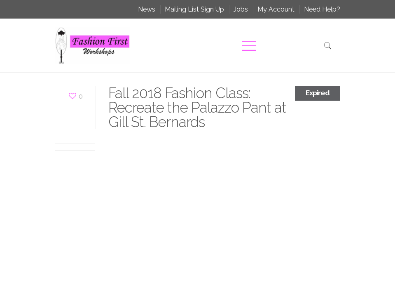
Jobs (241, 9)
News (146, 9)
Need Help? (322, 9)
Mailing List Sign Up (194, 9)
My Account (275, 9)
